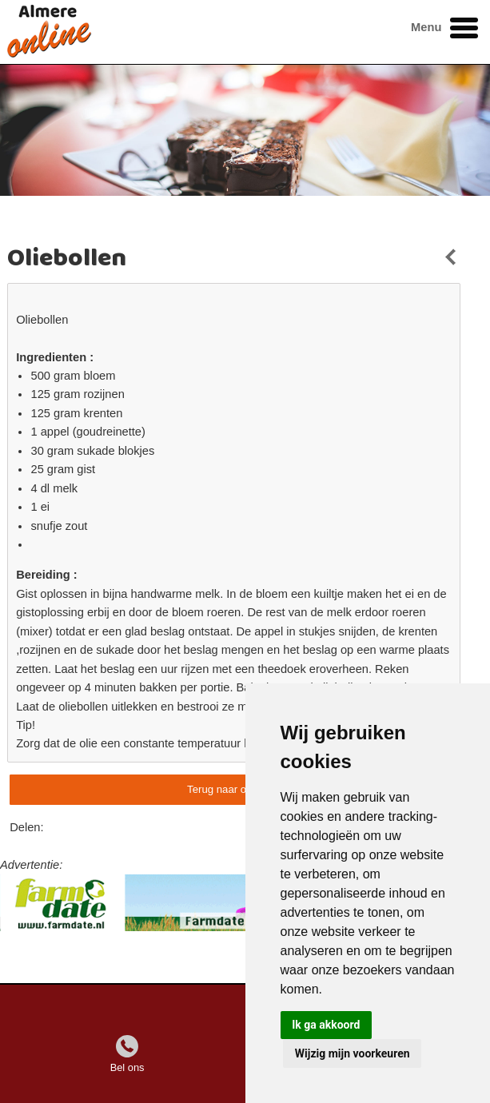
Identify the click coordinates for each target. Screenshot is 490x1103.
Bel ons (127, 1067)
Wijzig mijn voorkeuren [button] (352, 1053)
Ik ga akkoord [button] (326, 1024)
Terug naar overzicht (234, 789)
